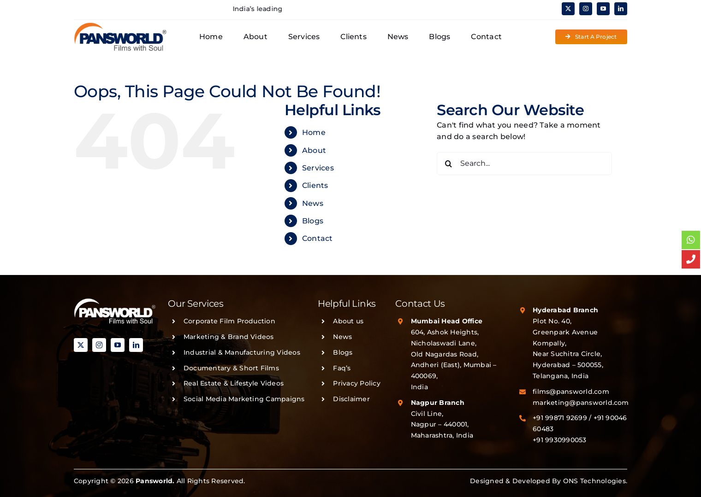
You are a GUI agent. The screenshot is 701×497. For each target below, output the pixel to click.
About (314, 150)
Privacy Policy (356, 383)
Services (318, 168)
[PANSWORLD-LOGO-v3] (120, 25)
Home (314, 132)
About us (348, 321)
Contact (317, 238)
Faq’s (341, 368)
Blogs (312, 220)
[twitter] (568, 8)
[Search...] (524, 163)
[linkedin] (620, 8)
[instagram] (585, 8)
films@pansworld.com (571, 391)
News (312, 203)
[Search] (448, 163)
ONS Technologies (594, 481)
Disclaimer (351, 399)
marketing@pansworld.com (581, 402)
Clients (315, 185)
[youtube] (603, 8)
